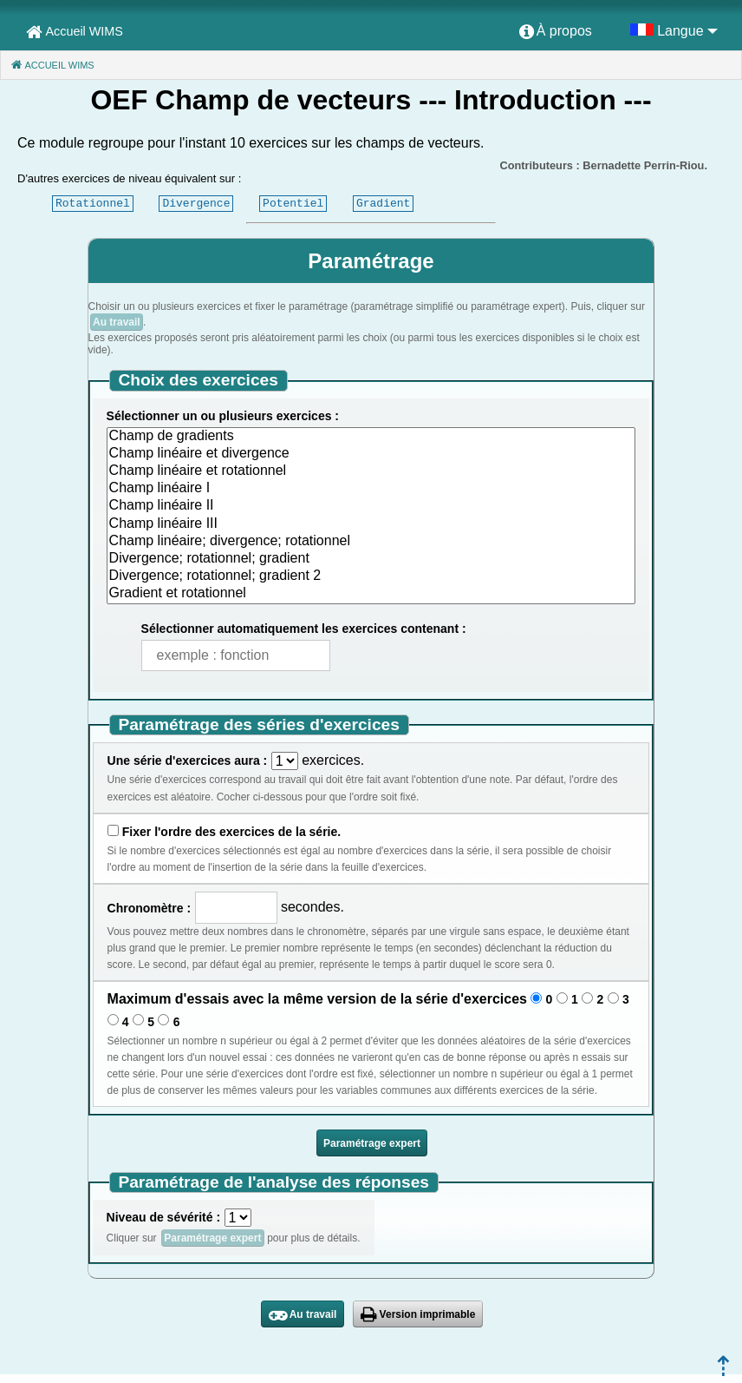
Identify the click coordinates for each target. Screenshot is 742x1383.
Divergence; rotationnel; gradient (371, 559)
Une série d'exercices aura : (187, 760)
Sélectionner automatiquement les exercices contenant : (303, 629)
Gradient (383, 203)
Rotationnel (92, 203)
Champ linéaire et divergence (371, 454)
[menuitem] (555, 32)
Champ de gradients (371, 436)
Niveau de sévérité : (164, 1217)
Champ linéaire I (371, 488)
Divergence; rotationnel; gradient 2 (371, 576)
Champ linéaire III (371, 524)
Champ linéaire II (371, 506)
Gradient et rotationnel (371, 594)
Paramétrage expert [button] (371, 1143)
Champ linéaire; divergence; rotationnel (371, 541)
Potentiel (293, 203)
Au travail (116, 322)
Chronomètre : (149, 908)
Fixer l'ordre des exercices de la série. (231, 832)
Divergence (196, 203)
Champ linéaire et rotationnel (371, 471)
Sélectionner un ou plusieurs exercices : (223, 416)
